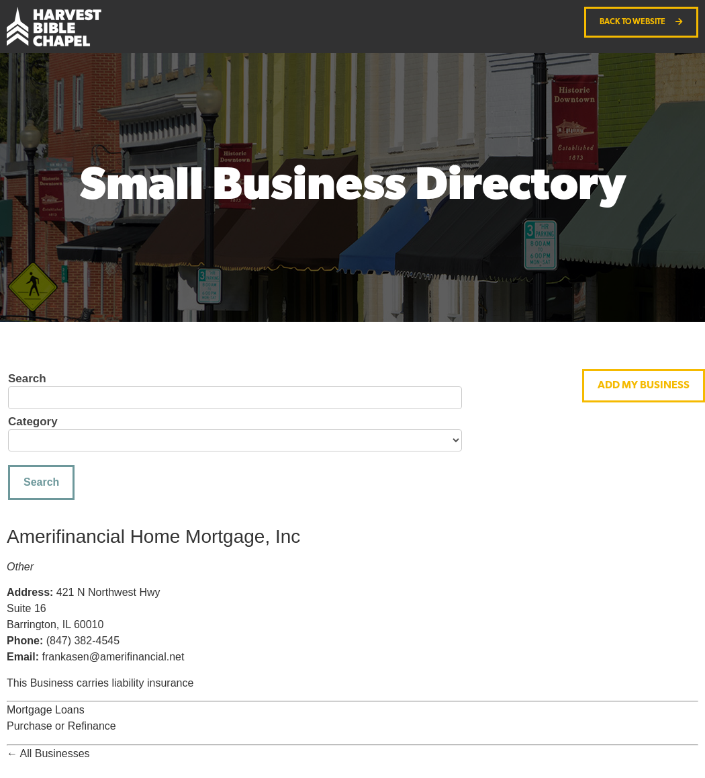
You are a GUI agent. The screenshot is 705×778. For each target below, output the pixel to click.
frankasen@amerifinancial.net (113, 656)
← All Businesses (48, 753)
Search (27, 379)
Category (33, 422)
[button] (643, 385)
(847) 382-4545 (83, 640)
